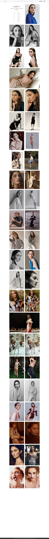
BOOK (11, 8)
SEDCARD (17, 8)
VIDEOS (14, 8)
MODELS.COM (17, 9)
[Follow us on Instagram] (43, 1)
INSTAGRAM (21, 8)
